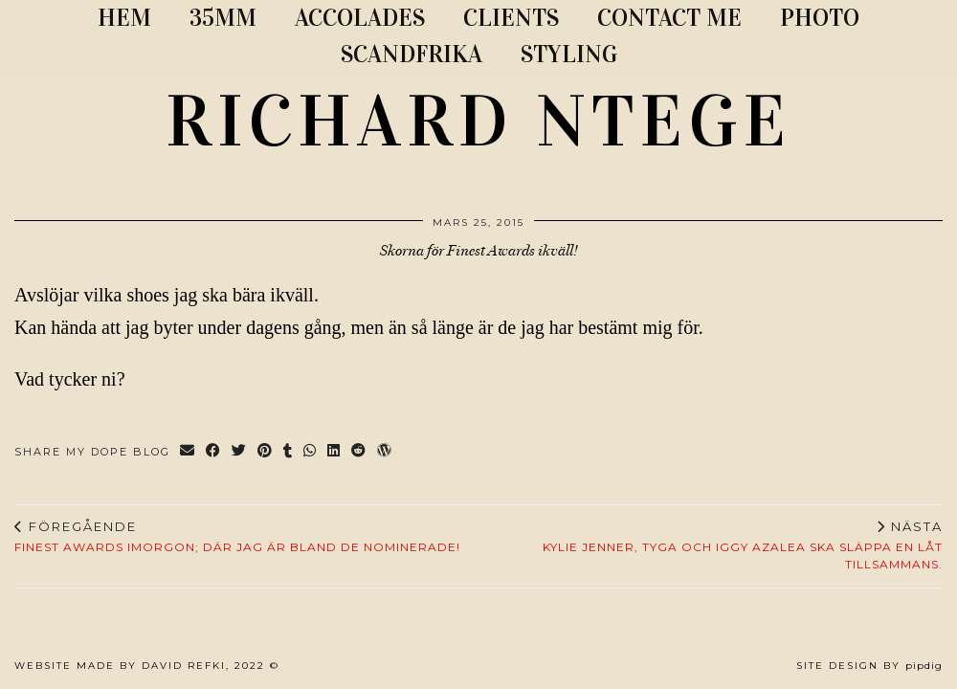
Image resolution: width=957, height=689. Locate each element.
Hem (124, 18)
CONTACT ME (669, 18)
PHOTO (819, 18)
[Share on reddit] (359, 452)
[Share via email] (188, 452)
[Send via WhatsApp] (311, 452)
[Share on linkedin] (334, 452)
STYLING (569, 54)
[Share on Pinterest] (265, 452)
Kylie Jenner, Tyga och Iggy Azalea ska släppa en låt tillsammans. (710, 545)
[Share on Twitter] (240, 452)
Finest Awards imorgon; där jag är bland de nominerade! (237, 537)
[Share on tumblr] (288, 452)
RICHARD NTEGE (478, 122)
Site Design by (869, 665)
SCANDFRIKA (411, 54)
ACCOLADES (360, 18)
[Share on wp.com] (385, 452)
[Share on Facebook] (214, 452)
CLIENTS (511, 18)
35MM (222, 18)
